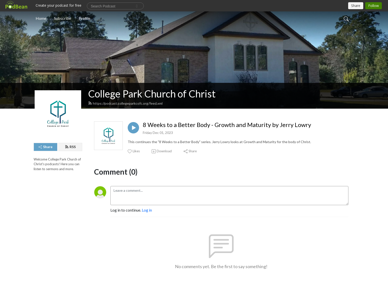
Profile (84, 18)
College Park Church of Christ (152, 94)
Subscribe (62, 18)
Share (45, 147)
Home (41, 18)
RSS (70, 147)
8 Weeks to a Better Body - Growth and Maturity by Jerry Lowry (227, 124)
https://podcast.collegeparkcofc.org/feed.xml (125, 103)
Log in (147, 210)
